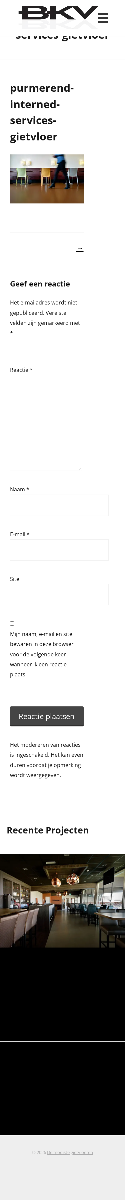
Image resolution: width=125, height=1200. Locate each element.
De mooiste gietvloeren (70, 1152)
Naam (19, 489)
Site (14, 579)
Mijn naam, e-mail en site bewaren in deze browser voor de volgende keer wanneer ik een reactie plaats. (42, 654)
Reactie (21, 370)
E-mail (20, 534)
